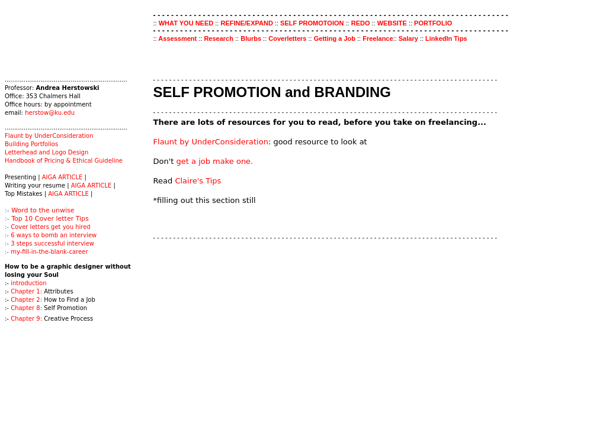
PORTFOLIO (433, 23)
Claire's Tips (198, 180)
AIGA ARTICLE (63, 177)
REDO (360, 23)
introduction (28, 283)
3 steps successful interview (52, 243)
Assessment (178, 38)
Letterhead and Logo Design (46, 152)
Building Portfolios (31, 144)
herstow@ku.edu (50, 112)
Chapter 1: (26, 291)
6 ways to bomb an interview (54, 235)
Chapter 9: (26, 318)
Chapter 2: (26, 299)
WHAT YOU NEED (187, 23)
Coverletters (288, 38)
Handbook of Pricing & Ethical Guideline (64, 160)
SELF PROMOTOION (312, 23)
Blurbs (250, 38)
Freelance (377, 38)
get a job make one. (215, 161)
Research (219, 38)
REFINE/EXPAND (246, 23)
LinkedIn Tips (446, 38)
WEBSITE (393, 23)
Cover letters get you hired (51, 227)
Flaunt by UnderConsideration (49, 136)
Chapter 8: (26, 308)
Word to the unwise (42, 210)
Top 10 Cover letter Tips (50, 218)
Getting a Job (335, 38)
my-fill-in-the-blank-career (49, 251)
